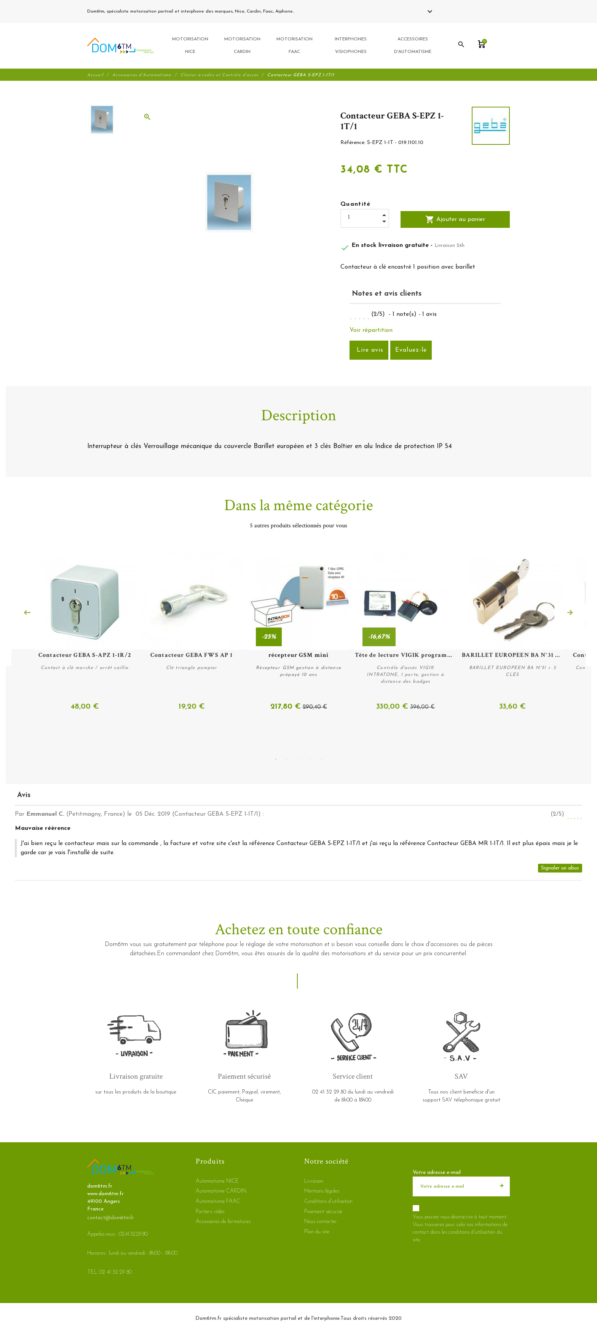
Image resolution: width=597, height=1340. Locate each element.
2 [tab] (287, 759)
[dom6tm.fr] (120, 46)
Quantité (355, 205)
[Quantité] (364, 218)
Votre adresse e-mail (437, 1172)
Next (570, 613)
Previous (27, 613)
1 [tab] (275, 759)
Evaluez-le (411, 351)
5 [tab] (321, 759)
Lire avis (368, 351)
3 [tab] (298, 759)
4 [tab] (310, 759)
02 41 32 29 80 (313, 11)
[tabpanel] (298, 631)
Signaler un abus (560, 868)
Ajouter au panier (455, 220)
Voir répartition (371, 331)
